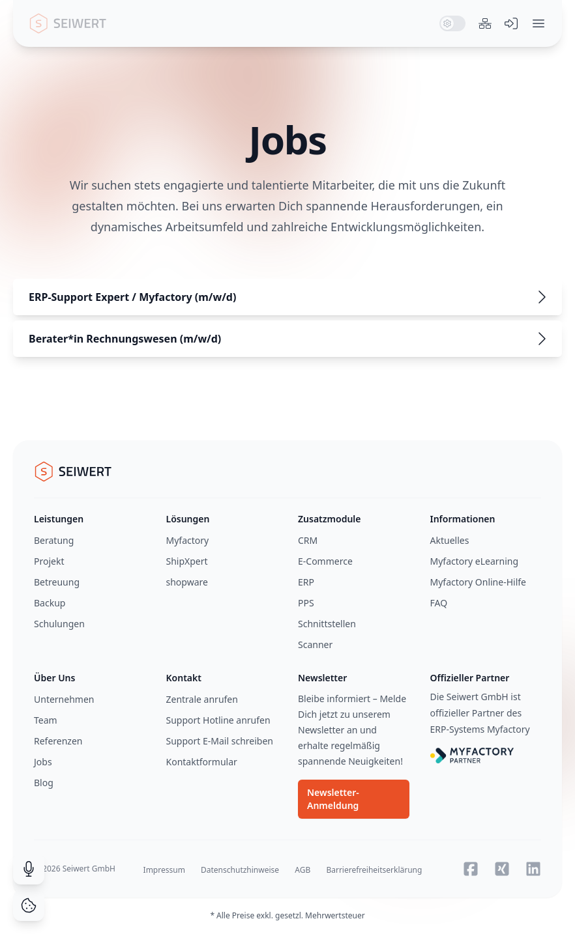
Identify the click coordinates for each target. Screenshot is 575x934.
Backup (49, 603)
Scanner (315, 644)
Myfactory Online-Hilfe (478, 582)
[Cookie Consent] (28, 905)
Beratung (54, 540)
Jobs (43, 762)
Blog (43, 782)
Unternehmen (64, 699)
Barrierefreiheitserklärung (374, 869)
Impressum (164, 869)
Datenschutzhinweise (240, 869)
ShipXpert (187, 561)
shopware (187, 582)
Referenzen (58, 741)
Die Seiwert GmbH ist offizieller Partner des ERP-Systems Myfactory (480, 712)
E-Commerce (325, 561)
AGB (302, 869)
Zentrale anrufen (202, 699)
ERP (306, 582)
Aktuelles (449, 540)
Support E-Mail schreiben (219, 741)
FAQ (439, 603)
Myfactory (187, 540)
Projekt (49, 561)
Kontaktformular (201, 762)
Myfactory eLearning (474, 561)
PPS (306, 603)
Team (45, 720)
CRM (307, 540)
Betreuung (57, 582)
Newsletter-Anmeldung (333, 799)
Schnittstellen (327, 623)
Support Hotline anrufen (218, 720)
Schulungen (59, 623)
